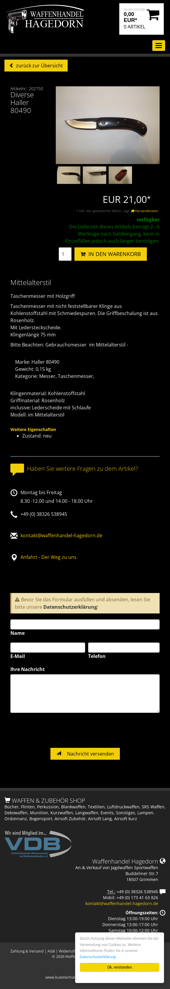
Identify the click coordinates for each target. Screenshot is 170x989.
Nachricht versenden (85, 754)
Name (17, 633)
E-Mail (17, 656)
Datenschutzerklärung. (98, 956)
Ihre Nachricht (27, 669)
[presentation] (55, 730)
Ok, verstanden (119, 967)
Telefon (97, 656)
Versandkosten (144, 211)
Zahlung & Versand (27, 951)
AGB (51, 951)
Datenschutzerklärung (70, 607)
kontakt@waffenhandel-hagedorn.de (61, 535)
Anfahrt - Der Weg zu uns (48, 557)
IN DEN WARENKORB (110, 253)
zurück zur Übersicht (39, 65)
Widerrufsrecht (72, 951)
